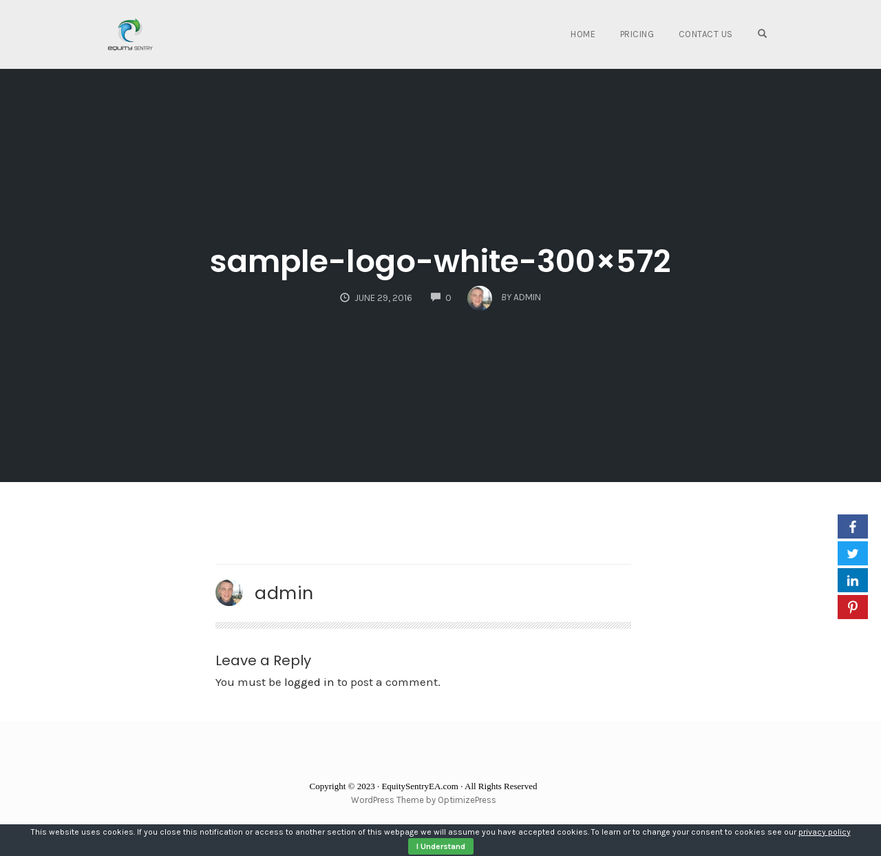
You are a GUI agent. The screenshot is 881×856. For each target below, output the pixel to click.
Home (583, 34)
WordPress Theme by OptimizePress (423, 800)
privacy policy (824, 832)
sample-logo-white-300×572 (440, 261)
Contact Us (706, 34)
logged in (309, 682)
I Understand (440, 846)
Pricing (637, 34)
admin (284, 593)
